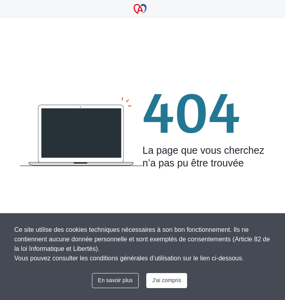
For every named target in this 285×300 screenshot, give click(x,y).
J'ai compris (166, 280)
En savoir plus (115, 280)
